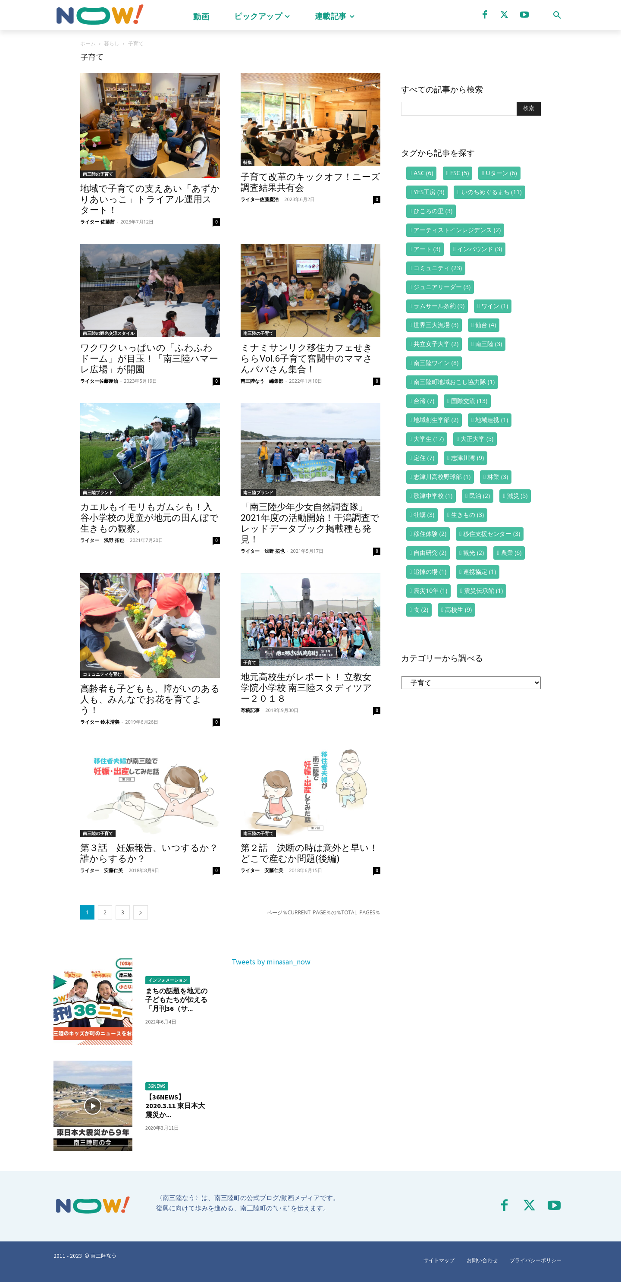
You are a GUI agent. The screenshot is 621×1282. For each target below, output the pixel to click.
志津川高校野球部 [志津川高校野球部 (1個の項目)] (442, 476)
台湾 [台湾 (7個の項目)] (424, 401)
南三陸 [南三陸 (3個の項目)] (488, 344)
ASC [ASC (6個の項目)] (423, 173)
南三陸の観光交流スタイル (109, 333)
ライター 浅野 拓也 (102, 540)
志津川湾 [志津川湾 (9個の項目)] (467, 458)
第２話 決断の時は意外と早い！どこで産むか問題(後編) (309, 853)
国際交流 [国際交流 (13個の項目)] (469, 401)
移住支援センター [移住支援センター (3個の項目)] (491, 533)
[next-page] (140, 912)
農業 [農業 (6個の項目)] (511, 552)
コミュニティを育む (102, 674)
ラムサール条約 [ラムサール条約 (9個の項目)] (439, 306)
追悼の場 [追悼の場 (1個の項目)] (430, 571)
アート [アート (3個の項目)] (427, 249)
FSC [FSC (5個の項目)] (459, 173)
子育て (249, 662)
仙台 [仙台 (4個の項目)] (485, 325)
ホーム (88, 43)
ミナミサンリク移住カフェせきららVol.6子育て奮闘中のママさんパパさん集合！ (307, 359)
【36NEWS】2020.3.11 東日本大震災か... (177, 1106)
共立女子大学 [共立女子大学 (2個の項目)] (436, 344)
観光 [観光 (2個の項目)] (473, 552)
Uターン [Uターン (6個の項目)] (501, 173)
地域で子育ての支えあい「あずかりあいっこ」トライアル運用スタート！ (150, 199)
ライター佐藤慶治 (260, 199)
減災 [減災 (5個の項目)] (517, 495)
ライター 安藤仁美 (101, 870)
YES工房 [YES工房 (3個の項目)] (429, 192)
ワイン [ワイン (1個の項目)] (494, 306)
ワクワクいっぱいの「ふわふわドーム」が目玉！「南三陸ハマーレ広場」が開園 (149, 359)
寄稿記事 (250, 710)
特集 (247, 162)
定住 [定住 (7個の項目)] (424, 458)
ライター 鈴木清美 (99, 721)
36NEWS (157, 1086)
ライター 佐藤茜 (97, 221)
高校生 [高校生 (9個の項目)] (458, 609)
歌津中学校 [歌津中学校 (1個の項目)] (433, 495)
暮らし (111, 43)
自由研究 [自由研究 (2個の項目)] (430, 552)
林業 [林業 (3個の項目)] (497, 476)
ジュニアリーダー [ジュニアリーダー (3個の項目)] (442, 287)
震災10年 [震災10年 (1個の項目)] (430, 590)
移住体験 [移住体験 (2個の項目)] (430, 533)
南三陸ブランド (98, 492)
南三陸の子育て (98, 174)
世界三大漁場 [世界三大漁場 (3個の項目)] (436, 325)
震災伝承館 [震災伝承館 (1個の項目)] (483, 590)
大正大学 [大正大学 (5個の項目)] (477, 439)
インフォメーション (167, 980)
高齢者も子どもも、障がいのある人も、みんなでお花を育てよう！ (150, 699)
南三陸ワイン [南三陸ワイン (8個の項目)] (436, 363)
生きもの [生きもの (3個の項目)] (467, 514)
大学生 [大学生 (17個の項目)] (429, 439)
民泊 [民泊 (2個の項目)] (479, 495)
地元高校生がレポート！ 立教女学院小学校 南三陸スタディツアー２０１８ (306, 688)
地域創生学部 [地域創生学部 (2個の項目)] (436, 420)
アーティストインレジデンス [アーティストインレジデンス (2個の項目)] (457, 230)
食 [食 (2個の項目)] (421, 609)
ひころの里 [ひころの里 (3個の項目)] (433, 211)
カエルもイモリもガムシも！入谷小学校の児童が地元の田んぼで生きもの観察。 (149, 518)
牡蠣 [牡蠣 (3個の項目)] (424, 514)
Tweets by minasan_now (271, 961)
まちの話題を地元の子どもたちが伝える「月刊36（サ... (176, 999)
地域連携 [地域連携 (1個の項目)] (491, 420)
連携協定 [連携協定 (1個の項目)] (479, 571)
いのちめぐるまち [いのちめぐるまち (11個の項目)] (491, 192)
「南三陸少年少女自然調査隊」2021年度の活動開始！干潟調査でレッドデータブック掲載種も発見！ (310, 523)
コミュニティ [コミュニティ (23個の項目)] (438, 268)
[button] (557, 15)
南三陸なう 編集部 (262, 381)
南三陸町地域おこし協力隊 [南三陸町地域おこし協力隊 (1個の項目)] (454, 382)
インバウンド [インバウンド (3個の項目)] (479, 249)
